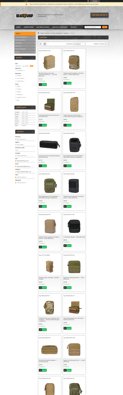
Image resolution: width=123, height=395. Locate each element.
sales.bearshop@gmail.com (23, 166)
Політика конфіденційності (72, 393)
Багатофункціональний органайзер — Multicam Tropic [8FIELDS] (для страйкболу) (97, 280)
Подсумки (65, 33)
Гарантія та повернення (60, 27)
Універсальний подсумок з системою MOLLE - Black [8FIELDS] (73, 156)
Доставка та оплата (43, 27)
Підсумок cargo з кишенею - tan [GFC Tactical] (73, 197)
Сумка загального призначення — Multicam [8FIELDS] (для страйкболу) (97, 321)
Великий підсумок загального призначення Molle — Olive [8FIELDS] (49, 321)
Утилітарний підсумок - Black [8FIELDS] (47, 197)
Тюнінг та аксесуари (20, 49)
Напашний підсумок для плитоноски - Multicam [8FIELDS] (73, 237)
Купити (44, 84)
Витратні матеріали (20, 40)
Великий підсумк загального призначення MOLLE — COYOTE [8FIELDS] (48, 74)
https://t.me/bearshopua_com (24, 171)
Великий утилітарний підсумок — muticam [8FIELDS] (72, 362)
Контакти (74, 27)
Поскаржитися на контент (59, 393)
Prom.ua (69, 392)
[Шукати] (104, 27)
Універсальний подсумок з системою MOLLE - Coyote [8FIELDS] (97, 156)
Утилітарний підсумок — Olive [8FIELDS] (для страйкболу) (71, 321)
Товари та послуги (44, 33)
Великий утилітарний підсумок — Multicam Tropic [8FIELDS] (96, 362)
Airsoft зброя (18, 43)
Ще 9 (18, 100)
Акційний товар (28, 27)
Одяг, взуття (18, 46)
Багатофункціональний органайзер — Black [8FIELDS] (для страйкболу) (97, 115)
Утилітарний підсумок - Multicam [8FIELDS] (47, 362)
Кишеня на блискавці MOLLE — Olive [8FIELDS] (97, 197)
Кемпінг (17, 51)
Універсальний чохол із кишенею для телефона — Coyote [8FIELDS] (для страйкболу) (73, 280)
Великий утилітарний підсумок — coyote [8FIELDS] (96, 237)
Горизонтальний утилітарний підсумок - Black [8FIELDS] (73, 115)
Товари (18, 27)
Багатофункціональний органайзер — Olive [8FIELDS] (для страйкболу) (49, 156)
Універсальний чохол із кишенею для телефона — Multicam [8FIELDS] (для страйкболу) (49, 238)
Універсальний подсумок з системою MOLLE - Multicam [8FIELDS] (73, 73)
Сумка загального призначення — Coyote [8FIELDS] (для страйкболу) (48, 115)
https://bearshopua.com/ (23, 160)
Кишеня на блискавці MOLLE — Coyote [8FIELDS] (47, 279)
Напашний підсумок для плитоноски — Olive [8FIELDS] (96, 73)
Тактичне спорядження (56, 33)
